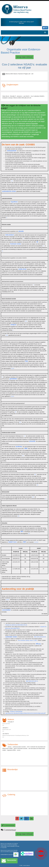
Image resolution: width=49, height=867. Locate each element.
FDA (26, 361)
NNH (25, 448)
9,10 (7, 335)
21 (45, 498)
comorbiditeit (6, 610)
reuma (18, 750)
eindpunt (13, 324)
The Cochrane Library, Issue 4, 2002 (27, 640)
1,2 (12, 180)
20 (33, 497)
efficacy (38, 644)
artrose (9, 746)
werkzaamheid (11, 150)
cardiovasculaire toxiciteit (19, 746)
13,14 (12, 396)
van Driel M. (6, 733)
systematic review (11, 637)
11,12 (12, 368)
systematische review (9, 191)
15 (15, 412)
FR (45, 28)
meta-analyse (9, 235)
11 (23, 455)
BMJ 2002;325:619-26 (40, 637)
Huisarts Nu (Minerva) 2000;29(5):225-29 (16, 625)
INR (22, 531)
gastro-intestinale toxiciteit (20, 748)
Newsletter (9, 861)
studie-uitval (22, 269)
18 (35, 474)
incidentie (19, 446)
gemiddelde (13, 378)
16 (20, 422)
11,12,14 (36, 542)
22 (18, 516)
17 (24, 436)
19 (37, 485)
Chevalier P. (11, 721)
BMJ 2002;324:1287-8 (32, 681)
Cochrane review (15, 244)
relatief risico (12, 542)
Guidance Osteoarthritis (16, 711)
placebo (21, 231)
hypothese (14, 201)
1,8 (26, 321)
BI (37, 242)
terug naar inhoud (24, 57)
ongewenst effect (11, 750)
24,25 (7, 599)
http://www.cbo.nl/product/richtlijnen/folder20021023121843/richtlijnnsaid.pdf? (25, 713)
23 (29, 533)
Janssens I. (6, 727)
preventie (32, 441)
